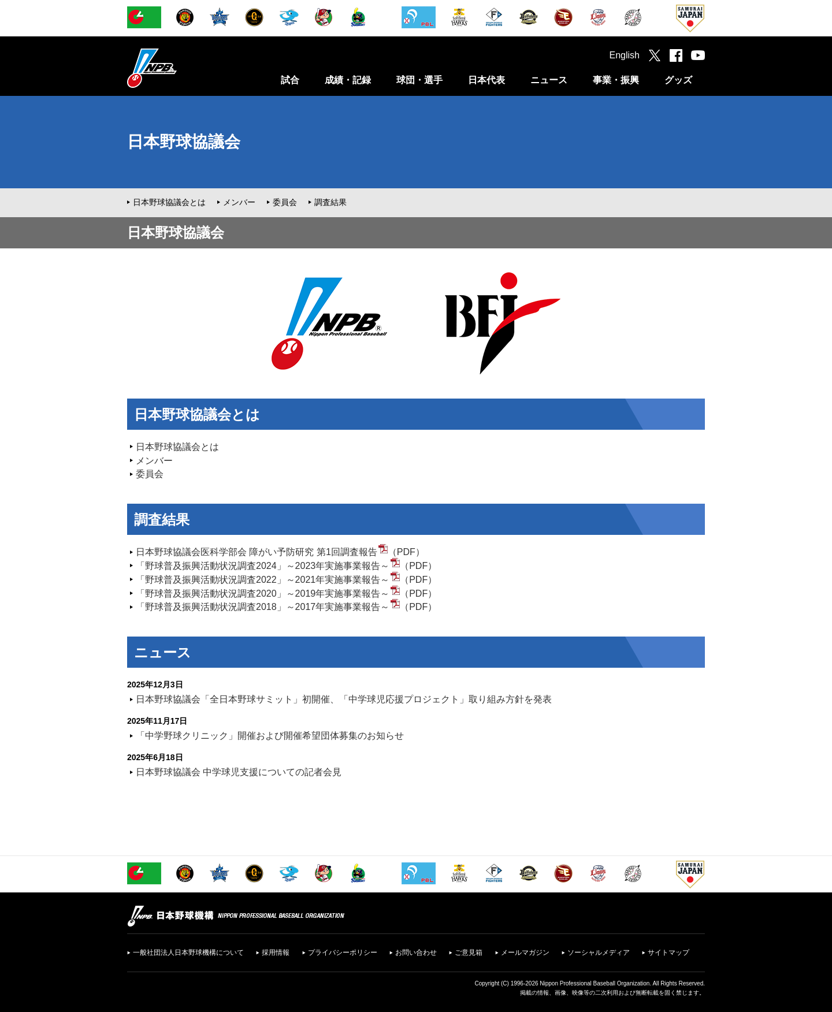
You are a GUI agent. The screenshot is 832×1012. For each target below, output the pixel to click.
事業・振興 (616, 80)
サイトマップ (668, 952)
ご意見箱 (468, 952)
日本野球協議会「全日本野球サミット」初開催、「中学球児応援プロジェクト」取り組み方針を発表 (344, 699)
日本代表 (486, 80)
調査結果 (330, 202)
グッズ (678, 80)
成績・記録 (348, 80)
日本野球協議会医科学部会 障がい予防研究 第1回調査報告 (256, 552)
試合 (290, 80)
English (625, 55)
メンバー (239, 202)
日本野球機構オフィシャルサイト (181, 68)
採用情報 (275, 952)
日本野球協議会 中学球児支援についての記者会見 (238, 772)
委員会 (285, 202)
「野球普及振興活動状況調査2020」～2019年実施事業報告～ (262, 593)
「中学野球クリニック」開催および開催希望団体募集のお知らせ (270, 736)
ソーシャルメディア (598, 952)
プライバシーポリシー (342, 952)
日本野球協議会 (183, 142)
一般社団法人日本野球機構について (188, 952)
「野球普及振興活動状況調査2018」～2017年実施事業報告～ (262, 607)
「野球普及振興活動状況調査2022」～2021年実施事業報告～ (262, 580)
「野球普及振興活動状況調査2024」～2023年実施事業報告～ (262, 566)
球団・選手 (419, 80)
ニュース (548, 80)
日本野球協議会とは (169, 202)
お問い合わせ (416, 952)
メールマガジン (525, 952)
